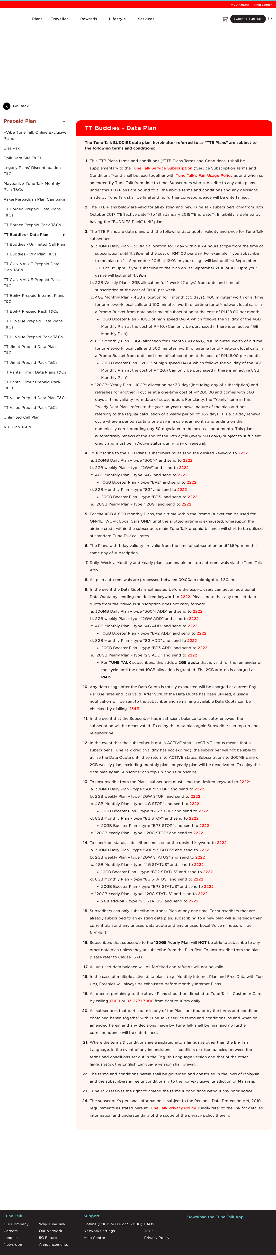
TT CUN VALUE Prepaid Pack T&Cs (32, 260)
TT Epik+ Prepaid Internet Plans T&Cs (34, 276)
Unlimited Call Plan (22, 394)
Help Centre (263, 5)
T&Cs (148, 1208)
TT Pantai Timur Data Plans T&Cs (35, 349)
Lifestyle (117, 19)
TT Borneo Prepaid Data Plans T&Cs (32, 189)
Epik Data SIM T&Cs (22, 135)
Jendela (11, 1215)
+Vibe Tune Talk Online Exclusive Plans (35, 112)
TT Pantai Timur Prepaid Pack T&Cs (32, 362)
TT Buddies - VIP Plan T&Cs (30, 231)
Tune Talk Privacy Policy (172, 1085)
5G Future (48, 1215)
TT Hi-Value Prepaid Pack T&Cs (33, 314)
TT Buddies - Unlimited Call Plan (34, 221)
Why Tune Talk (52, 1201)
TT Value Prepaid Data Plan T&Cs (35, 375)
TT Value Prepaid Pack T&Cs (31, 385)
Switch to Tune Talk (243, 19)
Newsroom (13, 1221)
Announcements (53, 1221)
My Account (240, 5)
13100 (114, 978)
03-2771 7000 (139, 978)
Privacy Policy (156, 1215)
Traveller (59, 19)
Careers (11, 1208)
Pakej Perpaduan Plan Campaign (35, 176)
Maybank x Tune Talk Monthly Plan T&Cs (32, 164)
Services (146, 19)
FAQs (149, 1201)
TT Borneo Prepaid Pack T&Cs (32, 202)
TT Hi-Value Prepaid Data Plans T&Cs (33, 301)
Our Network (50, 1208)
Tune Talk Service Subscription (162, 145)
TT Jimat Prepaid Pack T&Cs (31, 339)
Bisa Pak (12, 125)
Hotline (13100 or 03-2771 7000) (113, 1201)
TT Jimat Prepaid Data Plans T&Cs (31, 327)
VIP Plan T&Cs (17, 404)
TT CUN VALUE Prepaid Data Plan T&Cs (31, 244)
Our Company (16, 1201)
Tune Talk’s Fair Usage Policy (204, 152)
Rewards (88, 19)
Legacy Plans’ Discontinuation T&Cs (32, 148)
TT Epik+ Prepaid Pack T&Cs (31, 288)
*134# (133, 686)
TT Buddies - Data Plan (26, 212)
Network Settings (99, 1208)
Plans (37, 19)
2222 (243, 430)
